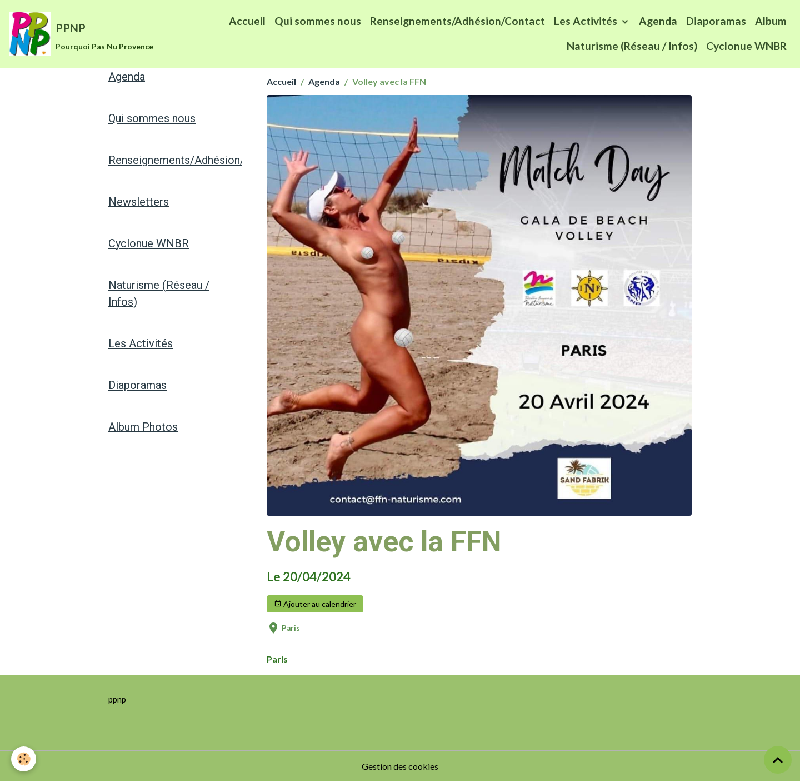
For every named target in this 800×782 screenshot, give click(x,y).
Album (771, 20)
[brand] (68, 34)
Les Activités (586, 20)
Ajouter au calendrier (315, 604)
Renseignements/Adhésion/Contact (457, 20)
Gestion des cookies (400, 766)
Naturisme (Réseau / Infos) (632, 45)
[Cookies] (23, 758)
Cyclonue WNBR (746, 45)
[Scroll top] (778, 760)
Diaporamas (716, 20)
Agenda (658, 20)
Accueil (247, 20)
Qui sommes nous (317, 20)
